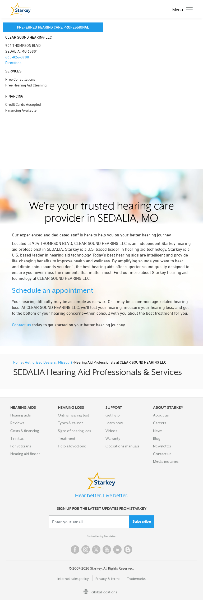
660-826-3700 (17, 57)
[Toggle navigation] (181, 9)
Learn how (114, 423)
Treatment (66, 438)
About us (161, 415)
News (157, 431)
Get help (112, 415)
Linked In (117, 549)
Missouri (65, 362)
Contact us (21, 324)
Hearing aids (20, 415)
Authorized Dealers (41, 362)
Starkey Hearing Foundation (101, 536)
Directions (13, 62)
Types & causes (70, 423)
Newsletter (162, 446)
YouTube (107, 549)
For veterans (20, 446)
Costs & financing (24, 431)
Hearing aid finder (25, 454)
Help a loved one (72, 446)
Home (18, 362)
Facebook (75, 549)
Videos (111, 431)
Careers (159, 423)
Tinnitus (17, 438)
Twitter (96, 549)
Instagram (85, 549)
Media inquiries (165, 461)
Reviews (17, 423)
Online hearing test (73, 415)
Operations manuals (122, 446)
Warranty (112, 438)
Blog (156, 438)
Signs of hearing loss (74, 431)
